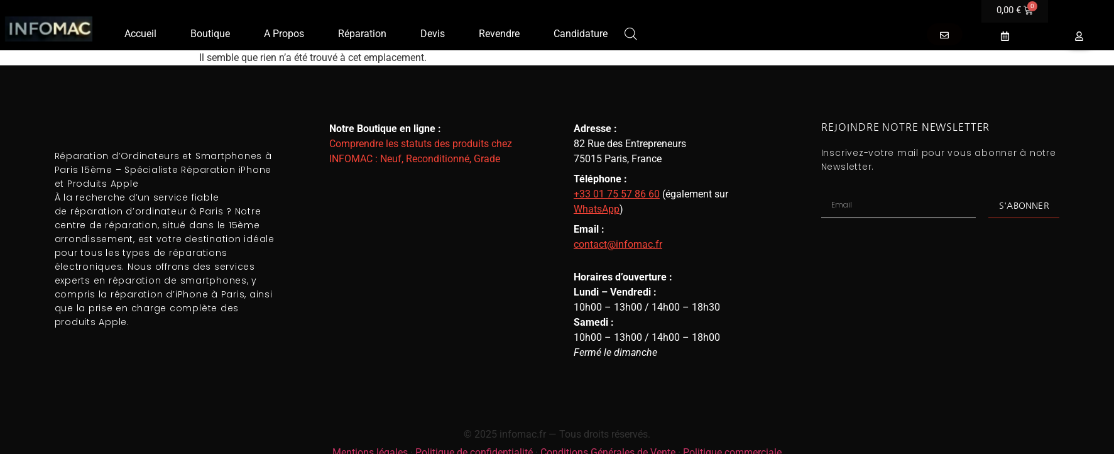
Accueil (140, 34)
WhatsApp (597, 209)
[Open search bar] (631, 33)
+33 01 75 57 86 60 (617, 194)
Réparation (362, 34)
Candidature (581, 34)
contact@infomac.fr (618, 244)
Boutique (210, 34)
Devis (432, 34)
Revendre (499, 34)
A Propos (284, 34)
